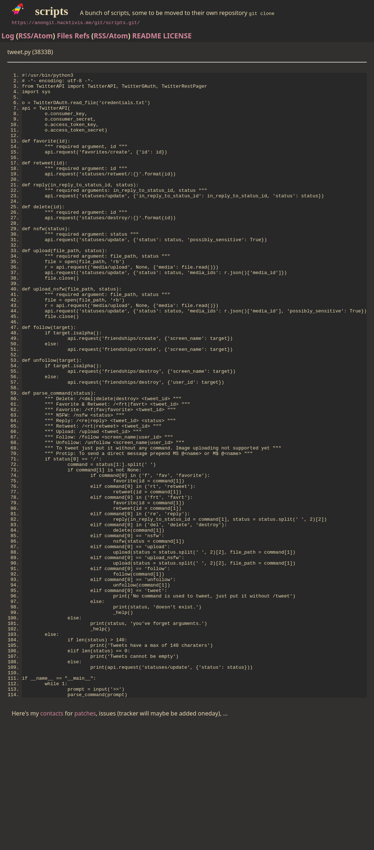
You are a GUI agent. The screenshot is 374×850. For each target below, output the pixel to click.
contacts (51, 839)
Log (7, 36)
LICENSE (177, 36)
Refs (82, 36)
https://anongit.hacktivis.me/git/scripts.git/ (76, 22)
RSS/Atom (35, 36)
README (146, 36)
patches (85, 839)
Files (65, 36)
